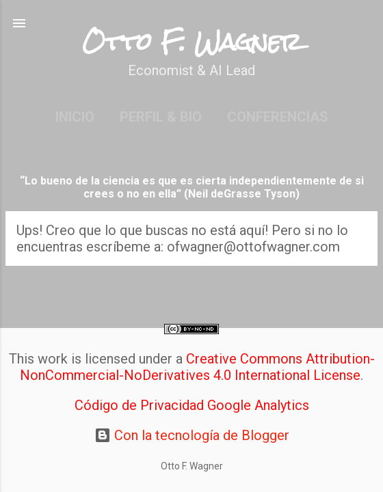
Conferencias (277, 117)
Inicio (74, 117)
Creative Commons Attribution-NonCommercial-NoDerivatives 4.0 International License (197, 367)
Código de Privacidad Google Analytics (192, 405)
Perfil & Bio (161, 117)
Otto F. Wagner (192, 42)
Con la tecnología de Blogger (191, 435)
